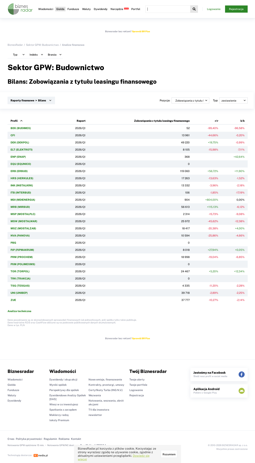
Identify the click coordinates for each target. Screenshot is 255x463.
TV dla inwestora (99, 409)
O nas (11, 438)
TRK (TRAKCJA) (21, 278)
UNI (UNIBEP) (19, 292)
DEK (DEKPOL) (20, 142)
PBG (13, 242)
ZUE (13, 300)
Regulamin (50, 438)
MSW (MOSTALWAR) (24, 221)
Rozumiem (169, 454)
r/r (216, 120)
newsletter (95, 414)
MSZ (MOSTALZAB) (23, 228)
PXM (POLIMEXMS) (23, 264)
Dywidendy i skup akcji (63, 379)
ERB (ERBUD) (19, 171)
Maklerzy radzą (59, 414)
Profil (14, 120)
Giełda (60, 9)
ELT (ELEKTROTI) (22, 149)
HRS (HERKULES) (22, 178)
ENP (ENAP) (18, 156)
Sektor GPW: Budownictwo (42, 44)
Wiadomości (45, 9)
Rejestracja (236, 9)
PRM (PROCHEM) (22, 257)
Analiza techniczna (19, 311)
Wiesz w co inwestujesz (63, 404)
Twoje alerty (137, 379)
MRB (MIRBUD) (20, 206)
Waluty (86, 9)
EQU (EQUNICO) (21, 163)
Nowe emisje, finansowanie (105, 379)
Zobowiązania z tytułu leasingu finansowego (162, 120)
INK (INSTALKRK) (22, 185)
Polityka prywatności (29, 438)
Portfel (135, 9)
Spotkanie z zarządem (63, 409)
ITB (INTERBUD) (21, 192)
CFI (13, 135)
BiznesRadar (15, 44)
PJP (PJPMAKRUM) (22, 249)
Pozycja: (184, 100)
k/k (242, 120)
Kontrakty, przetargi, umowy (106, 384)
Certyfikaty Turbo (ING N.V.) (106, 390)
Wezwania (95, 395)
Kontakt (76, 438)
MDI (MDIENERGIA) (23, 199)
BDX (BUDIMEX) (21, 128)
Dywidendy (101, 9)
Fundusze (73, 9)
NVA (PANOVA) (20, 235)
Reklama (64, 438)
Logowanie (214, 9)
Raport (81, 120)
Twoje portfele (138, 384)
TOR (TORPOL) (20, 271)
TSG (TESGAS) (20, 285)
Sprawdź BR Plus (141, 31)
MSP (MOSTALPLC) (23, 214)
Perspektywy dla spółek (64, 390)
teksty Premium (59, 420)
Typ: (230, 100)
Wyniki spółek (58, 384)
